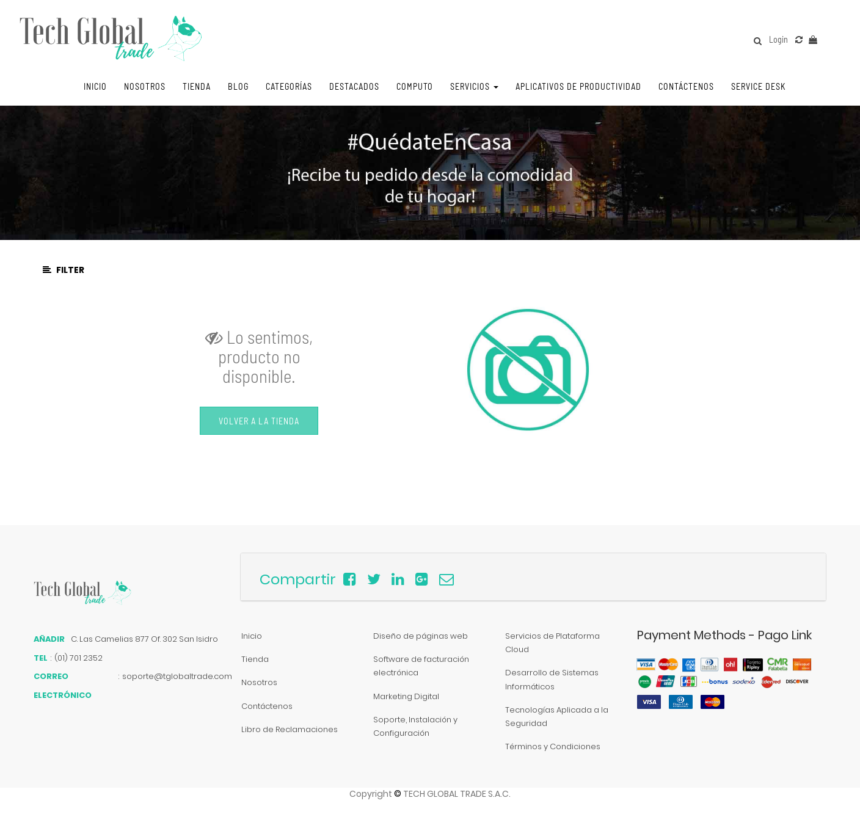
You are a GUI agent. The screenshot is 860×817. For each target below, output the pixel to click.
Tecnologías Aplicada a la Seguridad (556, 716)
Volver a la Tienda (259, 421)
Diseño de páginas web (420, 636)
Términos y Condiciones (552, 746)
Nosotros (259, 682)
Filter (63, 270)
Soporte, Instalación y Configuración (415, 726)
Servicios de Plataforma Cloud (552, 642)
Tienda (255, 659)
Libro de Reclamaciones (289, 729)
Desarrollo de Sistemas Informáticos (552, 679)
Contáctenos (267, 706)
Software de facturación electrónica (421, 665)
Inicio (251, 636)
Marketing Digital (406, 696)
